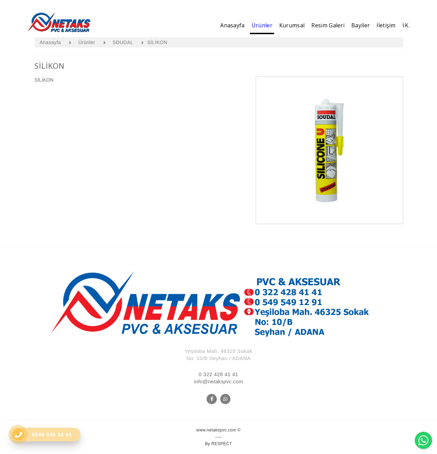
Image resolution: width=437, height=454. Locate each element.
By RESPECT (218, 443)
